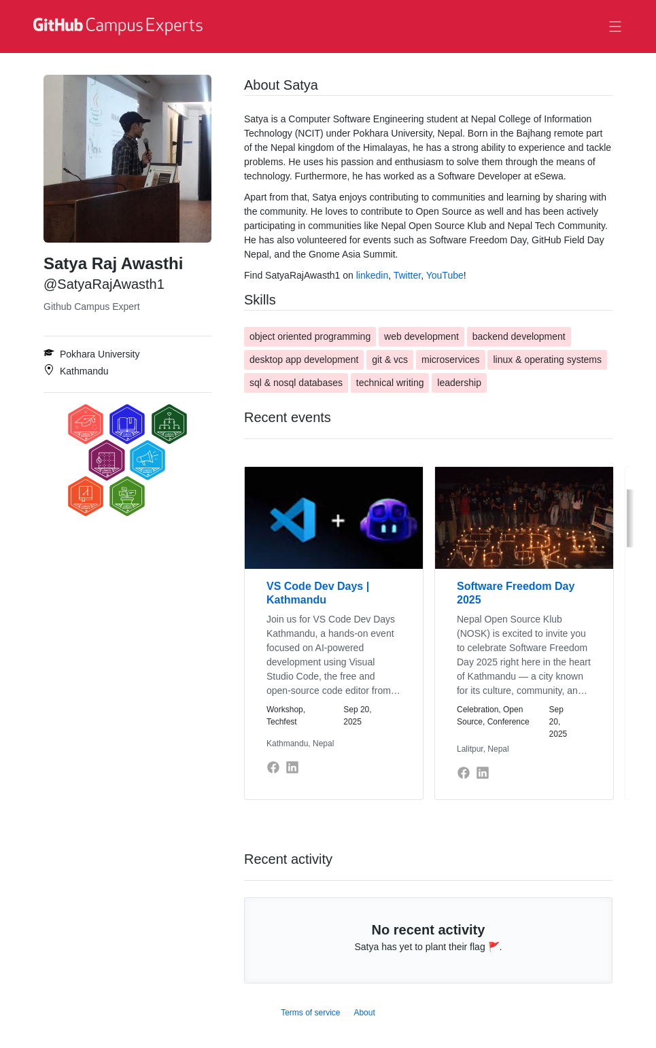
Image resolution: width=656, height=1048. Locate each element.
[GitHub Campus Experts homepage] (119, 26)
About (364, 1012)
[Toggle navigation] (615, 26)
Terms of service (310, 1012)
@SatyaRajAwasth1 (104, 284)
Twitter (407, 275)
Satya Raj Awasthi (113, 263)
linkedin (372, 275)
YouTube (445, 275)
